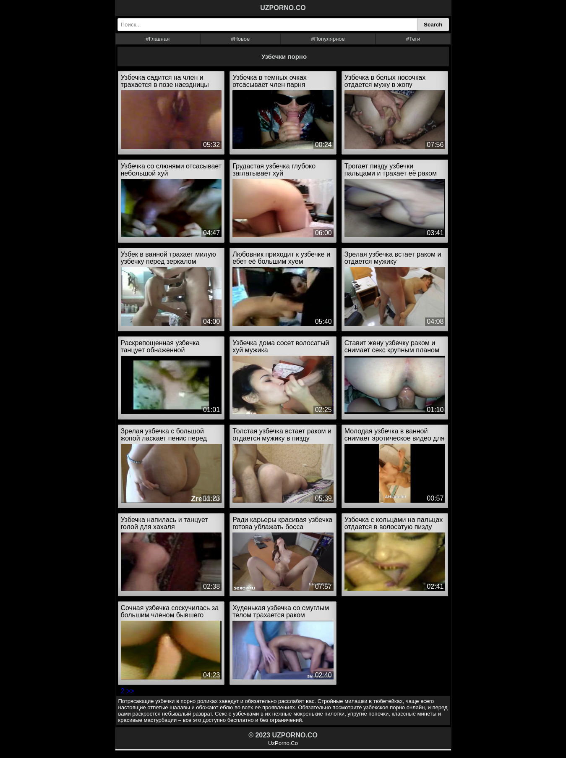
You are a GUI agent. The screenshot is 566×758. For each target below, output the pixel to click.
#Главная (158, 39)
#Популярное (328, 39)
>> (130, 691)
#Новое (240, 39)
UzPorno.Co (283, 743)
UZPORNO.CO (282, 7)
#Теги (413, 39)
